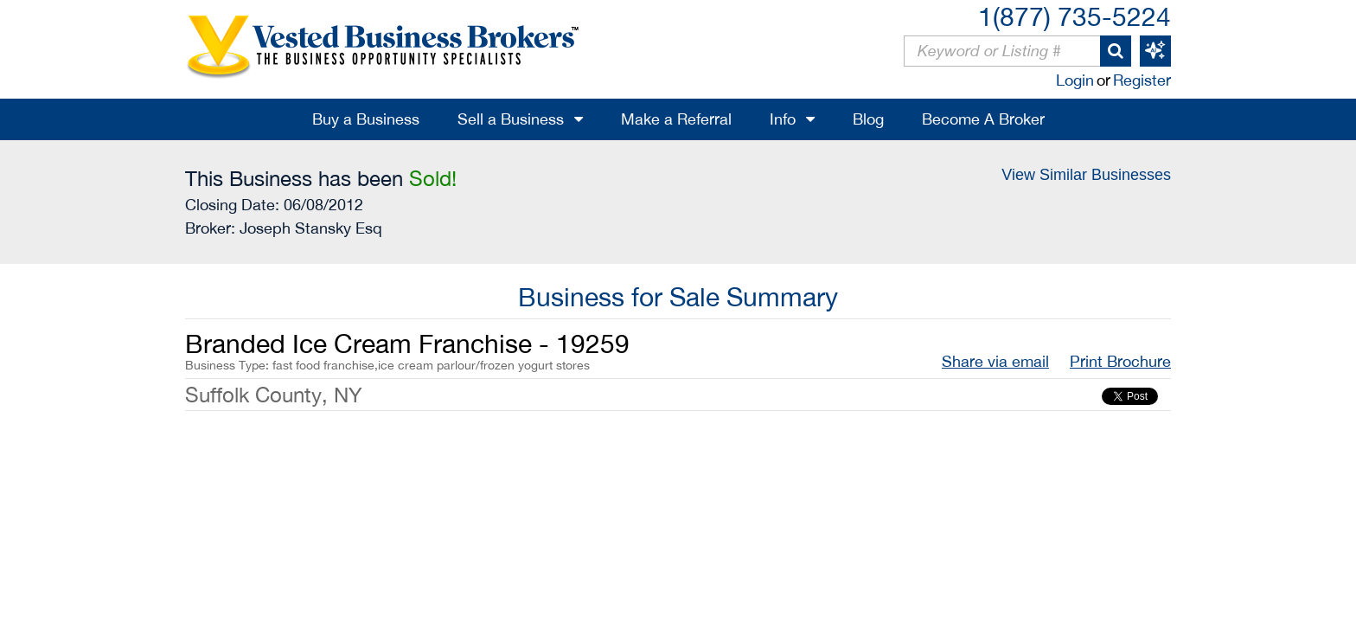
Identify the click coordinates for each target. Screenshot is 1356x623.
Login (1075, 80)
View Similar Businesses (1086, 174)
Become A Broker (983, 119)
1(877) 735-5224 (1074, 16)
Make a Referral (676, 119)
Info (783, 119)
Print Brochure (1120, 361)
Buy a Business (365, 119)
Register (1142, 80)
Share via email (995, 361)
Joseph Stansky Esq (311, 228)
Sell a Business (510, 119)
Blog (868, 119)
